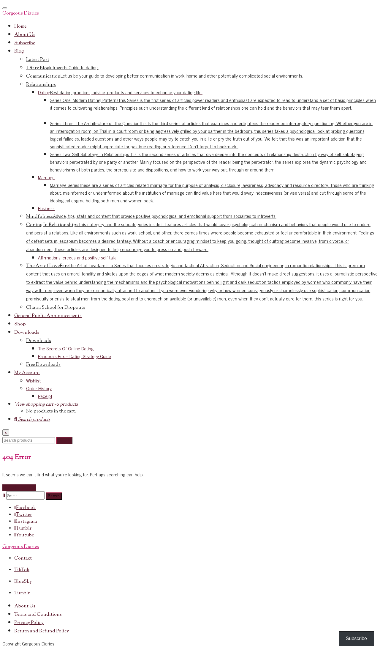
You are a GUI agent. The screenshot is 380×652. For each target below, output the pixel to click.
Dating (120, 92)
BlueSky (23, 581)
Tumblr (22, 593)
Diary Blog (62, 68)
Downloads (26, 332)
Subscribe (24, 43)
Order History (39, 388)
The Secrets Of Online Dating (66, 348)
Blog (19, 51)
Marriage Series (212, 192)
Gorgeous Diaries (20, 13)
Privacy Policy (29, 623)
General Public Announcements (48, 316)
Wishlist (33, 380)
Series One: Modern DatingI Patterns (213, 103)
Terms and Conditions (38, 614)
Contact (23, 558)
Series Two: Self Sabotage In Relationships (208, 161)
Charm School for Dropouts (55, 307)
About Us (24, 35)
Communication (164, 76)
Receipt (45, 396)
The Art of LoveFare (202, 282)
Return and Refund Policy (41, 631)
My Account (27, 373)
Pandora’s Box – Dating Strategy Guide (74, 356)
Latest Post (37, 59)
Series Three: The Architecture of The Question (211, 134)
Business (46, 208)
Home (20, 26)
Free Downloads (43, 364)
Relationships (41, 84)
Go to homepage (19, 487)
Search (64, 440)
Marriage (46, 177)
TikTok (21, 570)
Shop (20, 324)
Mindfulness (151, 216)
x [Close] (6, 432)
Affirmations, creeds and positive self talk (77, 257)
